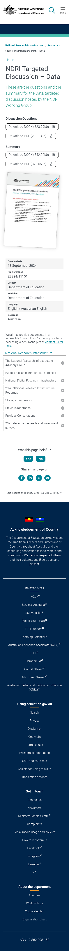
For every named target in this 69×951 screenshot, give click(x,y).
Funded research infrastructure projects (30, 373)
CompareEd (33, 661)
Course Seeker (33, 669)
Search (34, 712)
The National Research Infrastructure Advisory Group (29, 363)
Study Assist (33, 613)
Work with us (34, 903)
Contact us (35, 800)
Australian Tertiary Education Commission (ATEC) (34, 687)
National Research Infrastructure (24, 45)
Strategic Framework (18, 400)
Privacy (34, 720)
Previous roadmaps (18, 408)
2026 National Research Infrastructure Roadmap (29, 390)
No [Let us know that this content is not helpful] (40, 459)
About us (34, 895)
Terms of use (34, 745)
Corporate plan (34, 911)
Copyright (34, 736)
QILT (33, 653)
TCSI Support (33, 629)
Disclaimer (34, 728)
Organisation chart (34, 919)
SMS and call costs (34, 761)
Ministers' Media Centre (33, 816)
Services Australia (33, 604)
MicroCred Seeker (33, 677)
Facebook (33, 848)
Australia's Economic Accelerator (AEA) (33, 645)
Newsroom (35, 808)
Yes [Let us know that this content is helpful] (28, 459)
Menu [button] (63, 13)
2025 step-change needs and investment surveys (31, 425)
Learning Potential (33, 637)
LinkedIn (33, 864)
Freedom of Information (34, 753)
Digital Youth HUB (33, 621)
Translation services (34, 777)
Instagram (33, 856)
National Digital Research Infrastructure (30, 380)
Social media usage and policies (34, 832)
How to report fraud (34, 840)
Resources (53, 45)
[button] (62, 363)
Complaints (34, 824)
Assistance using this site (34, 769)
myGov (33, 596)
